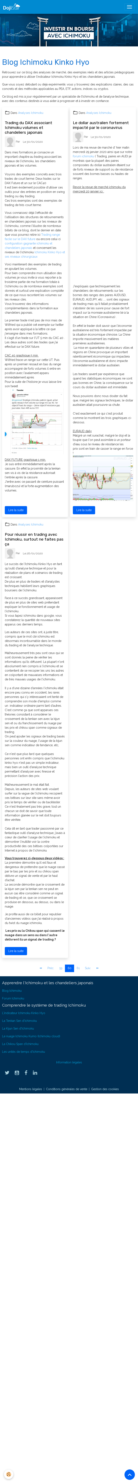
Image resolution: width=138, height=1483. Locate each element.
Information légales (69, 1062)
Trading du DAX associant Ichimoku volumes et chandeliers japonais (28, 127)
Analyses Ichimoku (30, 113)
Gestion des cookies (105, 1089)
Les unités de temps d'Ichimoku (23, 1051)
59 (60, 968)
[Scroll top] (129, 1474)
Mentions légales (30, 1089)
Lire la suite (16, 510)
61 (78, 968)
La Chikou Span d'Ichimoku (20, 1044)
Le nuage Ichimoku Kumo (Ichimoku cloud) (31, 1036)
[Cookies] (9, 1474)
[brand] (12, 6)
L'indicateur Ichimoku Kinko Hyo (23, 1013)
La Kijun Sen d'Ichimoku (18, 1028)
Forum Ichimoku (13, 998)
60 (69, 968)
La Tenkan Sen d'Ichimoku (19, 1020)
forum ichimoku (84, 156)
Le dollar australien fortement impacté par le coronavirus (101, 125)
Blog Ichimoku (12, 990)
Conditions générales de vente (66, 1089)
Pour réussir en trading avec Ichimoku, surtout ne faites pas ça (34, 539)
